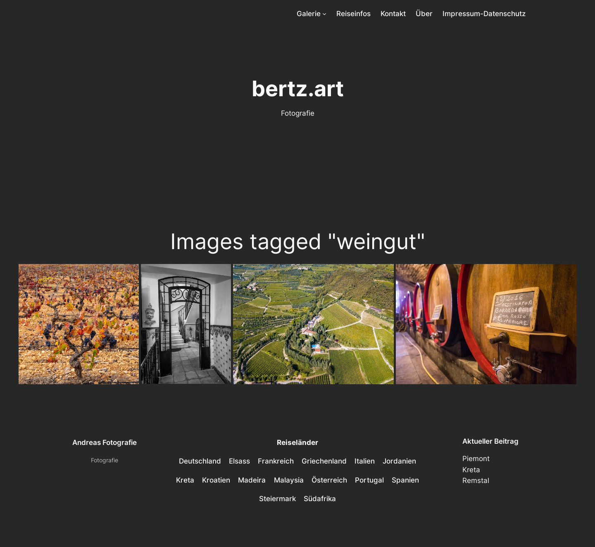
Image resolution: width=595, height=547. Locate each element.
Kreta (471, 470)
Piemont (476, 458)
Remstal (475, 480)
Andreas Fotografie (104, 442)
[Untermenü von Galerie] (324, 14)
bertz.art (298, 88)
